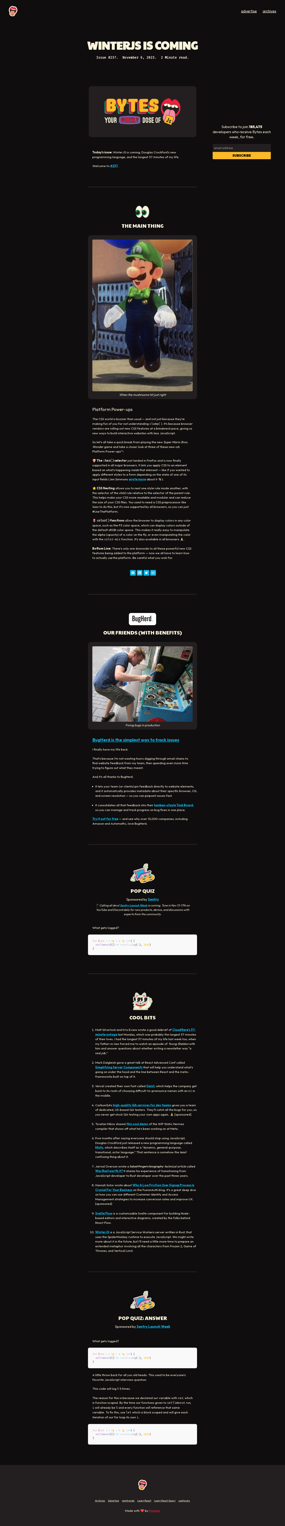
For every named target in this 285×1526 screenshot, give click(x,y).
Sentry (153, 899)
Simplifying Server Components (118, 1067)
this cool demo (137, 1124)
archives (269, 11)
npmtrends (128, 1500)
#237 (114, 166)
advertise (249, 11)
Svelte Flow (103, 1213)
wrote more (137, 479)
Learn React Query (165, 1500)
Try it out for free (105, 819)
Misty (99, 1147)
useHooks (184, 1500)
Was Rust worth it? (109, 1171)
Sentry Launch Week (133, 905)
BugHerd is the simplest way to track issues (135, 740)
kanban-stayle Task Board (173, 805)
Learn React (144, 1500)
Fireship (154, 1511)
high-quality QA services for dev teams (142, 1105)
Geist (150, 1086)
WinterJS (102, 1232)
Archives (100, 1500)
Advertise (113, 1500)
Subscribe (241, 155)
